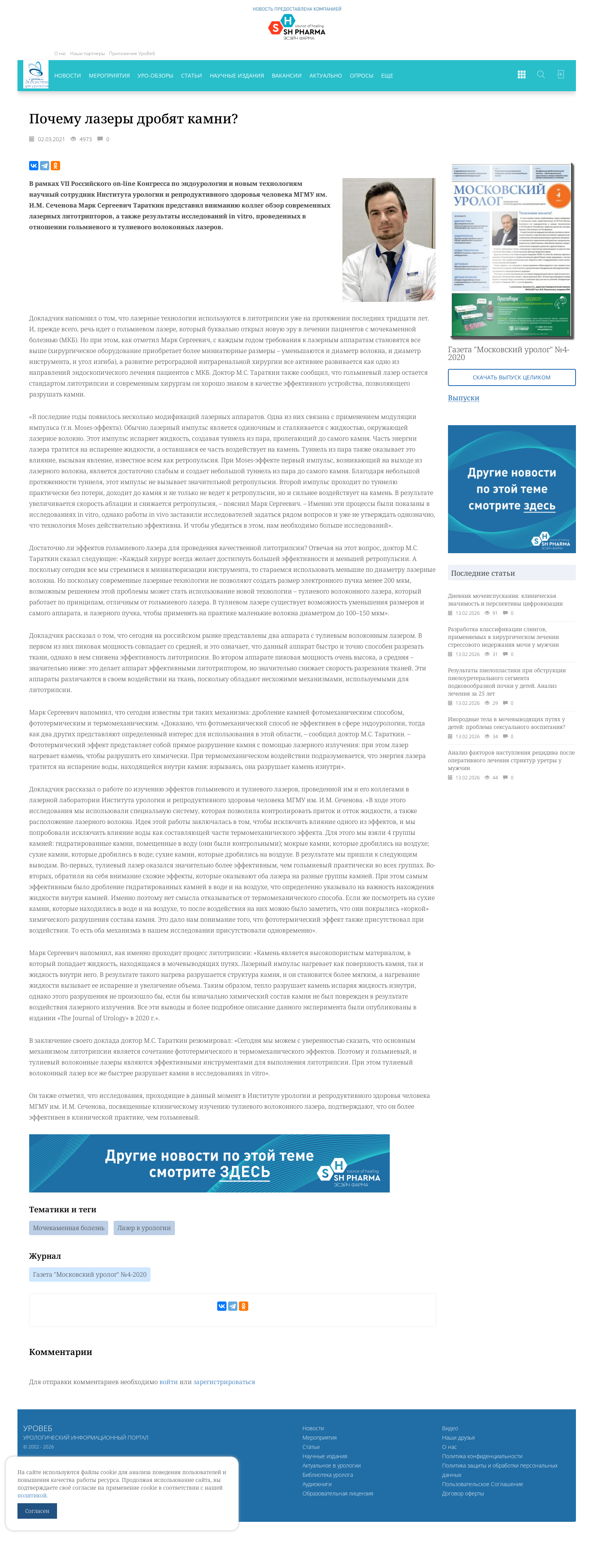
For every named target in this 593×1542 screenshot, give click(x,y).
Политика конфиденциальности (482, 1457)
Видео (450, 1429)
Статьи (191, 75)
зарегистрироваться (224, 1382)
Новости (67, 75)
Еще (387, 75)
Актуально (325, 75)
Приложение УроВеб (132, 53)
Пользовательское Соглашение (482, 1484)
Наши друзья (458, 1438)
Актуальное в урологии (332, 1466)
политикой (32, 1495)
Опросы (361, 75)
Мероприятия (109, 75)
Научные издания (237, 75)
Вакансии (287, 75)
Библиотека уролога (328, 1475)
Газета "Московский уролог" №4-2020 (90, 1275)
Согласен (37, 1510)
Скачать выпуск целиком (512, 377)
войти (168, 1382)
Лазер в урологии (144, 1228)
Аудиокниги (317, 1484)
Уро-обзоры (155, 75)
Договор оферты (463, 1494)
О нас (60, 53)
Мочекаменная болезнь (68, 1228)
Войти (560, 75)
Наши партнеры (87, 53)
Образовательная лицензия (338, 1494)
